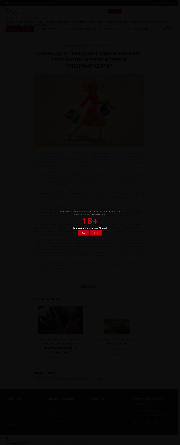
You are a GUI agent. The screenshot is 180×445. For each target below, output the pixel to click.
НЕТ (96, 233)
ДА (83, 233)
